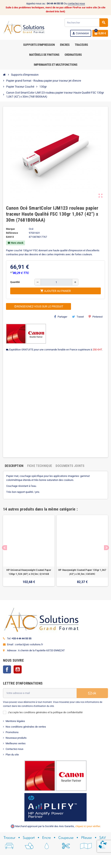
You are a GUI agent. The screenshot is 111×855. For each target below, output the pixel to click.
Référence (12, 232)
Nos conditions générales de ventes (26, 726)
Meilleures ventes (16, 743)
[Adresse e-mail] (40, 693)
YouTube (18, 669)
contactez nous (76, 3)
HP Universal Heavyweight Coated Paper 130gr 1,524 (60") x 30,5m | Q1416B (28, 572)
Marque (10, 228)
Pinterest (96, 316)
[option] (29, 552)
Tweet (78, 316)
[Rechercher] (86, 22)
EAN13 (10, 236)
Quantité (15, 282)
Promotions (12, 732)
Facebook (7, 669)
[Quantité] (56, 282)
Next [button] (106, 547)
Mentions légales (15, 721)
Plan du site (12, 754)
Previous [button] (4, 547)
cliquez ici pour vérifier (87, 826)
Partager (60, 316)
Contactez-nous (14, 748)
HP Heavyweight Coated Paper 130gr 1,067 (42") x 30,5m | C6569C (82, 572)
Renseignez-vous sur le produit (38, 306)
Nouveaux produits (16, 737)
